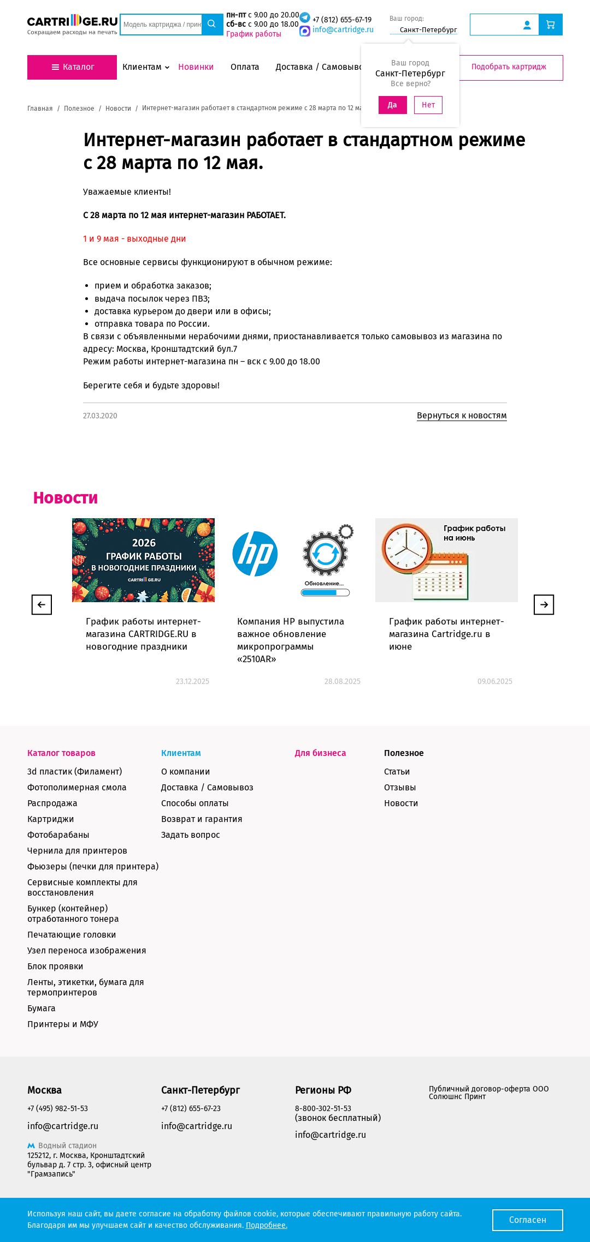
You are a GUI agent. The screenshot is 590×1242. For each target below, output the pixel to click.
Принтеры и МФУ (62, 1024)
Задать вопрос (190, 835)
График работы (253, 34)
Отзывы (400, 787)
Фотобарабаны (58, 835)
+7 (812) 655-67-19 (341, 20)
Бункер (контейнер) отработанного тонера (73, 913)
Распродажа (52, 803)
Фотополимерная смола (77, 787)
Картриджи (50, 819)
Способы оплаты (195, 803)
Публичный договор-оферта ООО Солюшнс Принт (489, 1092)
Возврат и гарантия (202, 819)
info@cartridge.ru (343, 29)
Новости (401, 803)
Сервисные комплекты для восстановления (82, 887)
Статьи (397, 771)
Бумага (41, 1008)
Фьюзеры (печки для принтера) (92, 866)
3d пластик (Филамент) (74, 771)
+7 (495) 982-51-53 (57, 1108)
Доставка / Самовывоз (207, 787)
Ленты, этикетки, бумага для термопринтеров (85, 987)
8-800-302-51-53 (323, 1108)
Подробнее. (266, 1225)
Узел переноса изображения (86, 950)
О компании (185, 771)
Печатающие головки (71, 934)
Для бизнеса (320, 753)
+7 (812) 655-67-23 (191, 1108)
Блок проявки (55, 966)
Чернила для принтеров (77, 850)
